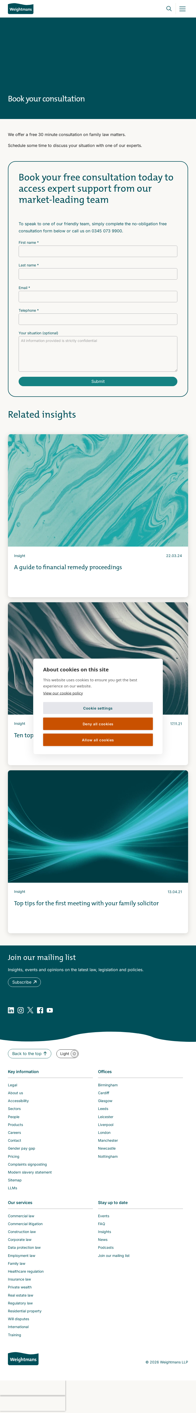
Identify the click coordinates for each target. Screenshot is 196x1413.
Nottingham (108, 1156)
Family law (16, 1263)
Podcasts (106, 1247)
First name (29, 242)
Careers (14, 1132)
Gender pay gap (21, 1148)
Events (103, 1216)
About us (15, 1093)
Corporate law (19, 1239)
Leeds (103, 1108)
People (13, 1117)
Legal (12, 1085)
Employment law (21, 1255)
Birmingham (108, 1085)
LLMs (12, 1188)
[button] (24, 982)
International (18, 1327)
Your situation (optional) (38, 333)
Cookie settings (98, 708)
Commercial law (21, 1216)
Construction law (22, 1231)
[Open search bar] (166, 8)
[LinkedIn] (11, 1010)
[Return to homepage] (20, 8)
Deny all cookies (98, 723)
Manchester (108, 1140)
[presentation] (32, 1388)
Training (14, 1335)
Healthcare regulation (26, 1271)
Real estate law (20, 1295)
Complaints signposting (27, 1164)
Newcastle (107, 1148)
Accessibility (18, 1101)
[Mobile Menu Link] (182, 8)
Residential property (25, 1311)
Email (24, 287)
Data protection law (24, 1247)
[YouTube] (50, 1010)
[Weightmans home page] (23, 1358)
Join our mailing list (114, 1255)
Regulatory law (20, 1303)
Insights (104, 1231)
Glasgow (105, 1101)
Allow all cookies (98, 740)
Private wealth (20, 1287)
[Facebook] (40, 1010)
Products (15, 1124)
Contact (14, 1140)
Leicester (105, 1117)
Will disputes (18, 1319)
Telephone (29, 310)
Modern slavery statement (30, 1172)
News (102, 1239)
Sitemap (15, 1180)
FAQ (101, 1224)
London (104, 1132)
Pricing (13, 1156)
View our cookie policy (63, 693)
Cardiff (103, 1093)
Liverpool (105, 1124)
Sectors (14, 1108)
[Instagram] (21, 1010)
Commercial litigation (25, 1224)
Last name (29, 265)
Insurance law (19, 1279)
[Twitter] (30, 1010)
